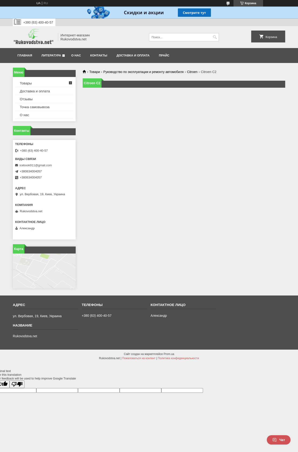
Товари (94, 72)
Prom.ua (169, 354)
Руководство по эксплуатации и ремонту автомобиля (143, 72)
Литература (51, 55)
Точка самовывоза (35, 107)
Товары (26, 83)
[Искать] (215, 37)
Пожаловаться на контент (138, 358)
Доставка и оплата (132, 55)
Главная (24, 55)
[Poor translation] (17, 384)
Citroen (192, 72)
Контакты (98, 55)
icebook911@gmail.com (36, 165)
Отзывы (26, 99)
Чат (278, 440)
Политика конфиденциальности (178, 358)
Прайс (164, 55)
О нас (76, 55)
